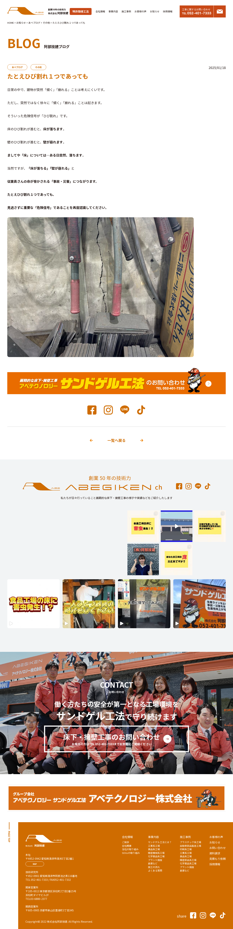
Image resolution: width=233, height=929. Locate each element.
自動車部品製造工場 (190, 845)
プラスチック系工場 (190, 842)
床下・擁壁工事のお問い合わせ (111, 739)
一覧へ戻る (116, 440)
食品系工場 (154, 849)
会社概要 (126, 845)
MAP (35, 864)
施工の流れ (154, 867)
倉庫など (152, 863)
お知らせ (154, 11)
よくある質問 (155, 870)
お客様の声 (140, 11)
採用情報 (167, 11)
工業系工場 (154, 845)
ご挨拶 (125, 842)
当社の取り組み (130, 849)
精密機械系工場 (156, 853)
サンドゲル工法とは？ (160, 842)
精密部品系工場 (188, 860)
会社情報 (100, 11)
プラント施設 (155, 860)
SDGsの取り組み (131, 853)
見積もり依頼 (217, 859)
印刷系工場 (186, 849)
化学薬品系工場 (156, 856)
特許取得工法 (80, 11)
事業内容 (113, 11)
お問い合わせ (217, 848)
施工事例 (126, 11)
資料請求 (214, 853)
